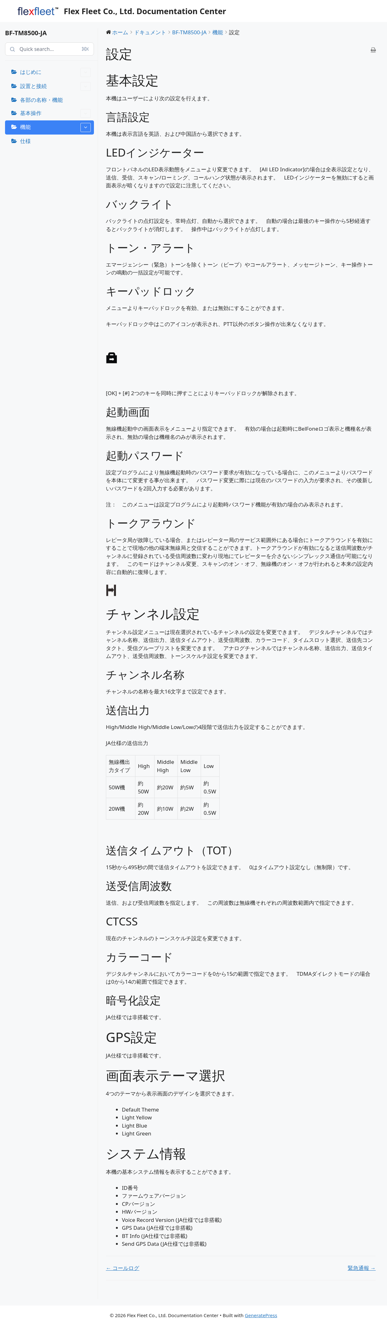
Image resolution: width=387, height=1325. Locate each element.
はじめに (55, 72)
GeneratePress (261, 1315)
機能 (55, 127)
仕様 (25, 141)
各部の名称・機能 (41, 99)
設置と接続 (55, 86)
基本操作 (55, 113)
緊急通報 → (362, 1268)
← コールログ (122, 1268)
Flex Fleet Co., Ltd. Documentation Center (145, 11)
